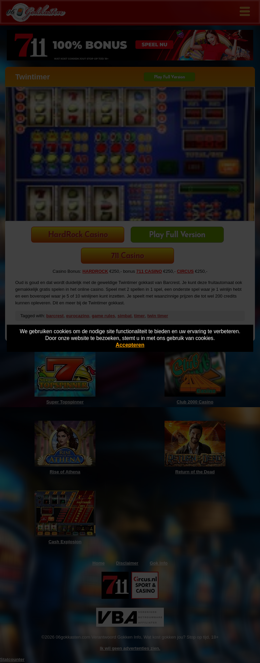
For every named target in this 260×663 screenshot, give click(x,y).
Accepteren (130, 345)
